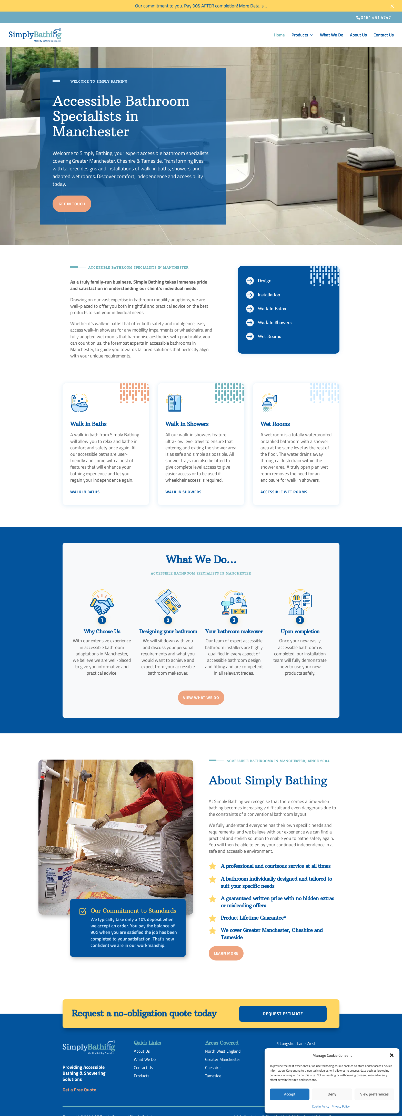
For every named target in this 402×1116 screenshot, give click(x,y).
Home (279, 35)
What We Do (331, 35)
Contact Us (384, 35)
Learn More (226, 953)
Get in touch (72, 204)
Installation (269, 295)
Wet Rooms (269, 336)
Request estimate (283, 1014)
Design (264, 281)
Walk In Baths (272, 309)
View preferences (374, 1094)
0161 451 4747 (376, 17)
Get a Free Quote (79, 1089)
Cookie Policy (320, 1106)
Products (300, 35)
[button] (391, 1055)
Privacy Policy (341, 1106)
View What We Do (201, 698)
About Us (358, 35)
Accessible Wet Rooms (283, 492)
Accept (289, 1094)
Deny (332, 1094)
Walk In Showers (275, 322)
